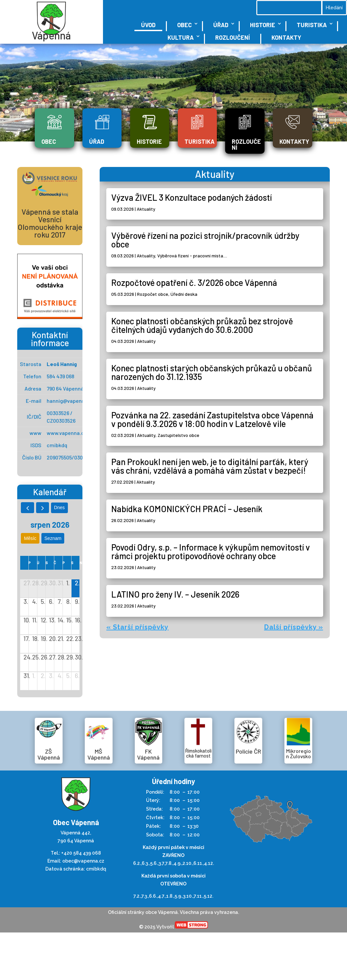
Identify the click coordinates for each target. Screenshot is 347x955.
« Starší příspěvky (137, 627)
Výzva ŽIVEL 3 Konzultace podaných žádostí (191, 197)
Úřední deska (184, 294)
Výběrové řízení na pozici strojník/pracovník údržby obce (205, 239)
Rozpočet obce (152, 294)
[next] (42, 507)
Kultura (181, 37)
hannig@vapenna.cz (71, 401)
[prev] (27, 507)
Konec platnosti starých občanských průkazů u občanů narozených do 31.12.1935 (211, 372)
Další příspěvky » (293, 627)
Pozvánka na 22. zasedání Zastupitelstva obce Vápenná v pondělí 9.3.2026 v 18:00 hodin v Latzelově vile (212, 419)
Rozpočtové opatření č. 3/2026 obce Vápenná (194, 282)
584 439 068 (60, 376)
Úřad (220, 24)
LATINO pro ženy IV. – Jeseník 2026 (175, 594)
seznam (52, 538)
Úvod (148, 24)
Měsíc (30, 538)
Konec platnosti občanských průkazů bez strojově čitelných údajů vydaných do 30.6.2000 (202, 325)
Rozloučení (232, 37)
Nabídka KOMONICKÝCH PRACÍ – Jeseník (187, 509)
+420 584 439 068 (81, 853)
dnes (59, 507)
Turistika (312, 24)
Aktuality (146, 209)
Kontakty (286, 37)
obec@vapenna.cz (83, 861)
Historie (262, 24)
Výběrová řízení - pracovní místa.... (192, 255)
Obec (184, 24)
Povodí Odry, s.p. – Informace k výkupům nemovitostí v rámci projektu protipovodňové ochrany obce (210, 551)
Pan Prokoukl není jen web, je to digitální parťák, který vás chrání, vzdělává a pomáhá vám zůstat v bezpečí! (209, 465)
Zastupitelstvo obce (178, 435)
